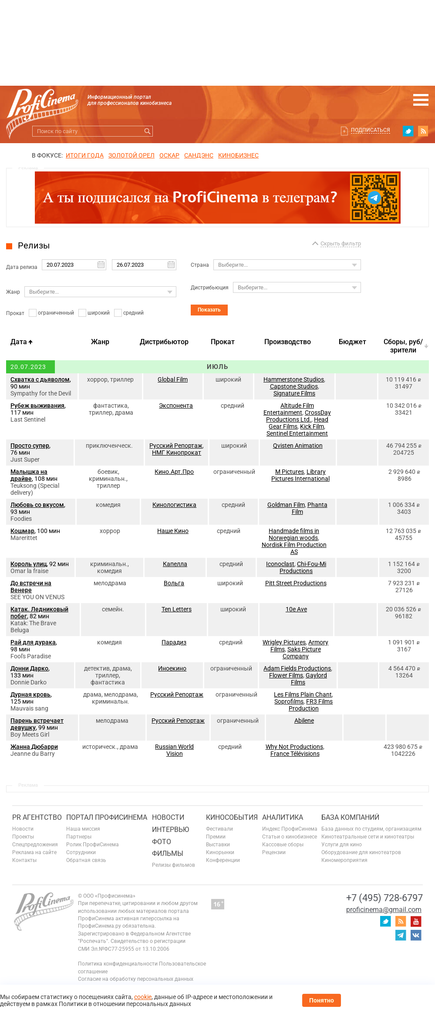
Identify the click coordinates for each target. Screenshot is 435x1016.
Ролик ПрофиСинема (92, 845)
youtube (416, 921)
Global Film (173, 379)
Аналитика (282, 817)
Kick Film (312, 426)
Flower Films (286, 675)
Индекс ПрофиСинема (289, 829)
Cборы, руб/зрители (403, 346)
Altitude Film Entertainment (288, 409)
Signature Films (294, 393)
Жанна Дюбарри (34, 746)
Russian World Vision (174, 750)
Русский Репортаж (175, 445)
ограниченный (56, 313)
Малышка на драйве (28, 475)
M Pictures (289, 471)
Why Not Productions (294, 746)
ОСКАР (169, 155)
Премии (216, 837)
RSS (423, 131)
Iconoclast (280, 563)
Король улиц (28, 563)
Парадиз (174, 642)
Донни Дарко (29, 668)
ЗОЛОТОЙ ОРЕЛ (131, 155)
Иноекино (172, 668)
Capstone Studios (294, 386)
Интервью (170, 829)
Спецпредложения (35, 845)
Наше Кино (173, 530)
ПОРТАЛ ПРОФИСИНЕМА (106, 817)
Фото (161, 842)
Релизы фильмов (173, 865)
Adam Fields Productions (297, 668)
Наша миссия (83, 829)
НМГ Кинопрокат (176, 452)
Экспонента (176, 405)
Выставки (218, 845)
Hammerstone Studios (293, 379)
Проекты (23, 837)
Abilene (304, 720)
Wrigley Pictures (284, 642)
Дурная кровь (30, 694)
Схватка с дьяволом (40, 379)
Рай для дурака (33, 642)
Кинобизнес (238, 155)
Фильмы (167, 853)
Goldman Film (286, 504)
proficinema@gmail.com (384, 909)
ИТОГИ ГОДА (85, 155)
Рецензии (274, 852)
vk (416, 935)
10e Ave (296, 609)
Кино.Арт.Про (174, 471)
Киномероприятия (344, 860)
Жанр (13, 292)
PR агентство (37, 817)
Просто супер (29, 445)
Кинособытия (232, 817)
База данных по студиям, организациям (371, 829)
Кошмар (22, 530)
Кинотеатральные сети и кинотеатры (367, 837)
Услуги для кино (341, 845)
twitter (408, 131)
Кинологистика (174, 504)
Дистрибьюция (210, 288)
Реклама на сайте (34, 852)
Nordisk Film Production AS (294, 548)
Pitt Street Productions (296, 583)
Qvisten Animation (298, 445)
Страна (200, 265)
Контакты (24, 860)
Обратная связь (86, 860)
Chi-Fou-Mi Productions (303, 567)
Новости (23, 829)
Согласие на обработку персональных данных (135, 979)
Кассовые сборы (282, 845)
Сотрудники (81, 852)
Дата (18, 342)
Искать (147, 131)
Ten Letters (177, 609)
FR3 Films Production (311, 705)
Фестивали (219, 829)
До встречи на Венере (30, 587)
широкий (99, 313)
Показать (209, 310)
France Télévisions (295, 753)
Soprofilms (288, 701)
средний (133, 313)
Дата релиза (21, 267)
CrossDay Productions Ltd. (298, 416)
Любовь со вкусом (37, 504)
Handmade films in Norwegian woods (294, 534)
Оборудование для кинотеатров (361, 852)
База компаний (350, 817)
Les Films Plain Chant (303, 694)
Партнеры (78, 837)
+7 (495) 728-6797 (384, 897)
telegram (401, 935)
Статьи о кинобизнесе (289, 837)
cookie (143, 996)
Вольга (174, 583)
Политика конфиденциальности (118, 964)
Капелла (175, 563)
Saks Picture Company (302, 653)
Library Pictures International (300, 475)
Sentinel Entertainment (297, 433)
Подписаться (370, 130)
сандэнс (198, 155)
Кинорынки (220, 852)
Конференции (223, 860)
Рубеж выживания (37, 405)
